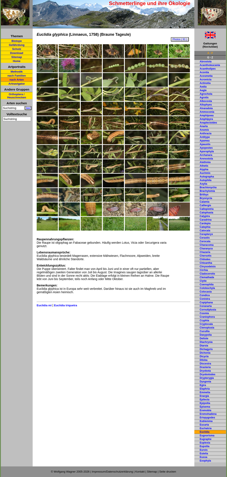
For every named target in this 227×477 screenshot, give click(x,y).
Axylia (203, 183)
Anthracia (205, 133)
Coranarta (206, 306)
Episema (205, 406)
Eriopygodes (207, 417)
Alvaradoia (206, 108)
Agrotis (204, 97)
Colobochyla (207, 288)
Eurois (204, 449)
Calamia (204, 201)
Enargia (204, 396)
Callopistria (206, 209)
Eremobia (205, 410)
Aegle (203, 90)
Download (16, 53)
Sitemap (16, 57)
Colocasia (206, 291)
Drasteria (205, 367)
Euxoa (203, 457)
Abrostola (206, 61)
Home (16, 61)
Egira (203, 385)
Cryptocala (206, 324)
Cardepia (205, 223)
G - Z (210, 57)
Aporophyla (207, 151)
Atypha (204, 169)
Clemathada (207, 277)
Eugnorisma (207, 435)
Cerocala (205, 241)
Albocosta (206, 101)
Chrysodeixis (208, 266)
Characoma (206, 244)
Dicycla (204, 356)
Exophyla (205, 460)
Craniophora (207, 316)
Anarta (204, 126)
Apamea (205, 140)
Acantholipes (208, 68)
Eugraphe (205, 439)
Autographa (207, 176)
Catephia (205, 226)
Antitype (205, 137)
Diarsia (204, 345)
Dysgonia (205, 381)
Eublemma (206, 421)
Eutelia (204, 453)
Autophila (205, 180)
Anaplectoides (208, 122)
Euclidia (204, 431)
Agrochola (206, 93)
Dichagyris (206, 349)
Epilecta (204, 399)
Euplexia (205, 442)
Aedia (203, 86)
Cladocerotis (207, 273)
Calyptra (205, 216)
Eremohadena (208, 413)
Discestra (205, 363)
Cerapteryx (206, 234)
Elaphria (205, 388)
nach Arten (17, 79)
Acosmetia (206, 75)
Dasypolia (206, 334)
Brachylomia (207, 191)
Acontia (204, 72)
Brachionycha (208, 187)
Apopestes (206, 147)
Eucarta (204, 424)
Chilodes (205, 259)
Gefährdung (17, 45)
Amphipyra (206, 119)
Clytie (203, 280)
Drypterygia (207, 378)
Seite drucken (167, 471)
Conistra (205, 298)
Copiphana (206, 302)
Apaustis (205, 144)
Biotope (16, 41)
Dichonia (205, 352)
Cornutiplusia (208, 309)
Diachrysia (206, 342)
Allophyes (206, 104)
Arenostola (206, 158)
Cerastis (205, 237)
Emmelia (205, 392)
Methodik (17, 71)
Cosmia (204, 313)
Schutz (16, 49)
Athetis (204, 165)
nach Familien (16, 75)
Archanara (206, 155)
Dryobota (205, 370)
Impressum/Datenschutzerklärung (112, 471)
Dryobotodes (207, 374)
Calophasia (206, 212)
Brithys (204, 194)
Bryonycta (206, 198)
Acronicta (205, 79)
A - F (210, 53)
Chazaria (205, 252)
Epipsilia (205, 403)
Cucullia (205, 331)
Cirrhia (204, 270)
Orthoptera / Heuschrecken (16, 96)
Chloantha (206, 262)
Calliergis (205, 205)
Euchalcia (206, 428)
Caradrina (206, 219)
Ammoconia (207, 111)
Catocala (205, 230)
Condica (205, 295)
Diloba (204, 360)
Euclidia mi (44, 305)
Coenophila (206, 284)
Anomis (204, 129)
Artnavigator (16, 83)
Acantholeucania (210, 65)
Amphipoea (206, 115)
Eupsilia (204, 446)
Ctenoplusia (207, 327)
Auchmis (205, 173)
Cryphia (204, 320)
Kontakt (140, 471)
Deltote (204, 338)
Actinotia (205, 83)
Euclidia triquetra (65, 305)
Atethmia (205, 162)
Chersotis (205, 255)
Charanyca (206, 248)
